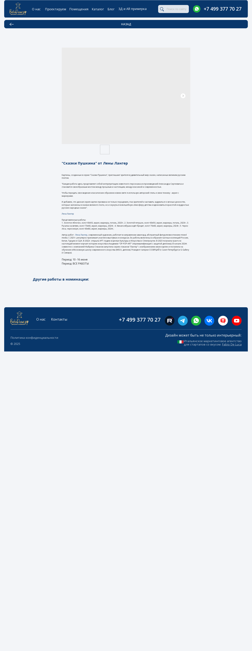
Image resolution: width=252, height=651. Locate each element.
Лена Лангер (68, 213)
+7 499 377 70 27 (223, 8)
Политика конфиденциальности (34, 338)
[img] (196, 9)
